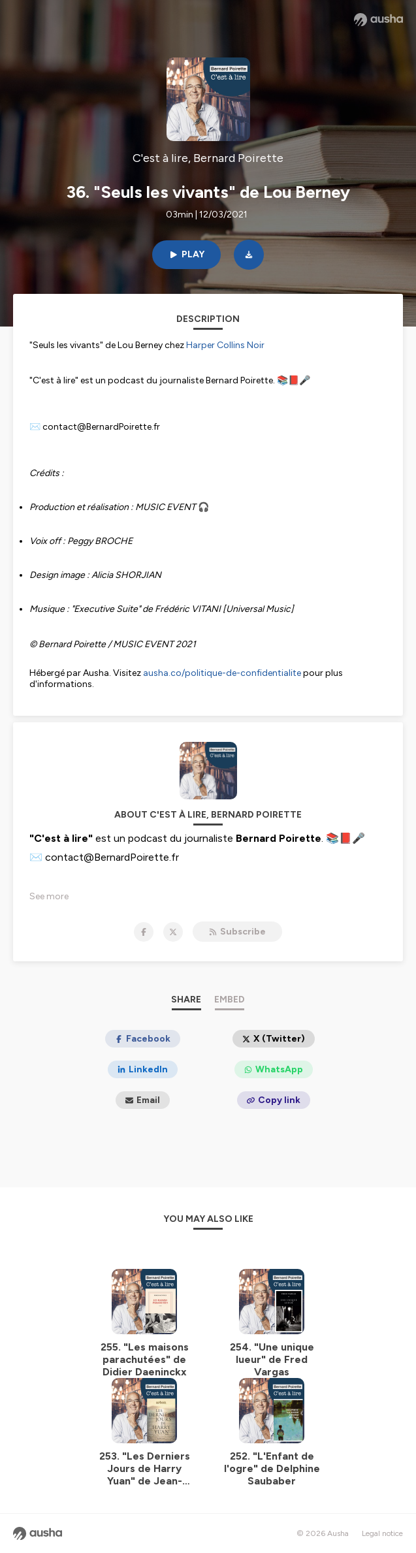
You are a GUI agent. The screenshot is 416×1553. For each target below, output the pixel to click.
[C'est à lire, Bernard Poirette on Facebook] (143, 932)
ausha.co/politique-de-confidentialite (222, 673)
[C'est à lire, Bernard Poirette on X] (173, 932)
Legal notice (382, 1533)
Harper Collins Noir (225, 345)
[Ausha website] (378, 19)
